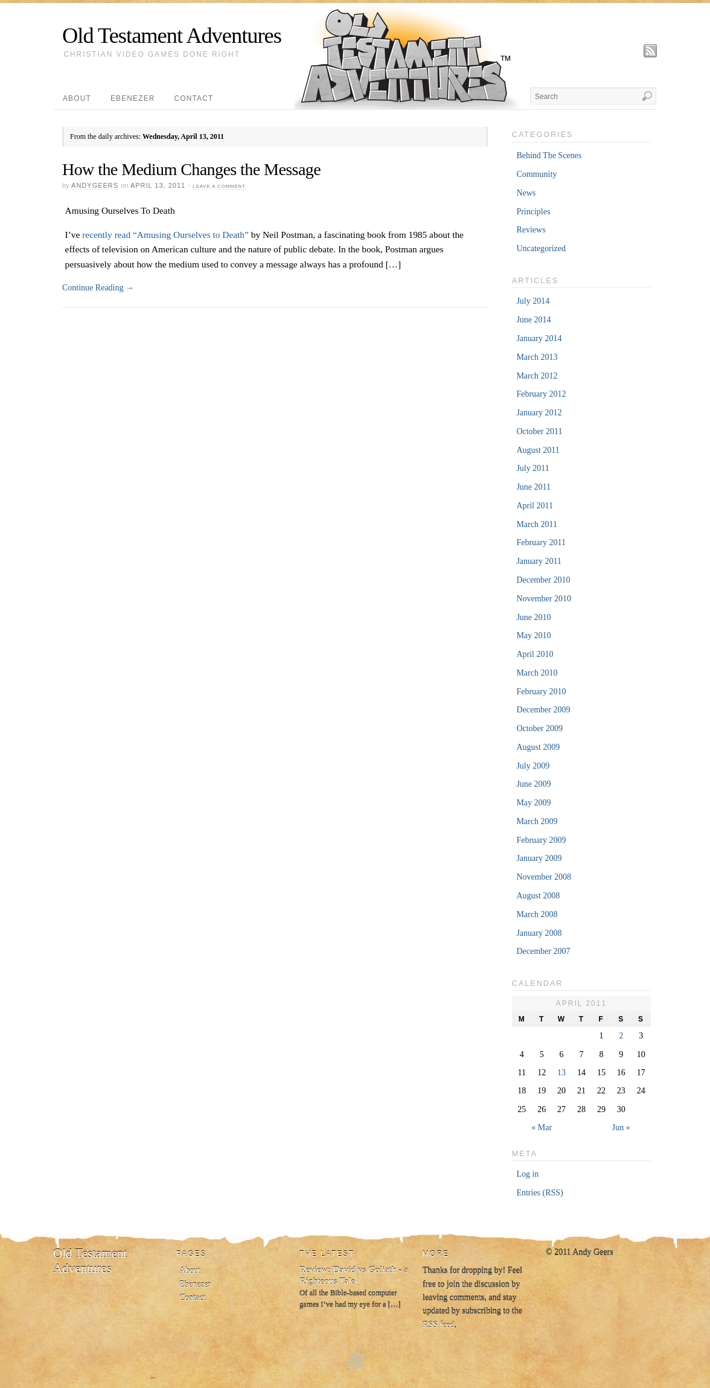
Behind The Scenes (548, 155)
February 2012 (541, 393)
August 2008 (538, 895)
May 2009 (533, 802)
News (526, 192)
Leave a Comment (219, 186)
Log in (527, 1174)
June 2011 (533, 486)
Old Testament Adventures (171, 35)
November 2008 (543, 876)
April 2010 (534, 654)
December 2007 (543, 951)
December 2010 (543, 579)
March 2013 (536, 357)
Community (536, 174)
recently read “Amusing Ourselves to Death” (165, 234)
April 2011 (534, 505)
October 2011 (539, 431)
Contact (194, 98)
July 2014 (532, 300)
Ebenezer (132, 98)
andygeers (94, 185)
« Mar (541, 1127)
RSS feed (439, 1324)
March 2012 (536, 375)
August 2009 (538, 747)
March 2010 (536, 672)
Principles (533, 211)
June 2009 (533, 783)
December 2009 (543, 709)
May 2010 (533, 635)
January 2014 (538, 338)
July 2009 (532, 765)
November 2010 (543, 598)
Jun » (621, 1127)
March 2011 (536, 524)
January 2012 (538, 412)
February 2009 (541, 840)
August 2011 (537, 450)
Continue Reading (98, 287)
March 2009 (536, 821)
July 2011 (532, 468)
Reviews (530, 229)
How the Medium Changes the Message (191, 169)
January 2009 (538, 858)
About (77, 98)
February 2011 (541, 542)
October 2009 (539, 728)
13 (561, 1072)
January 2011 (538, 561)
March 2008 (536, 914)
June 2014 (533, 319)
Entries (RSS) (539, 1192)
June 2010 (533, 617)
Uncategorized (541, 248)
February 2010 (541, 691)
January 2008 (538, 933)
